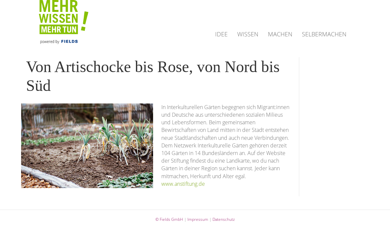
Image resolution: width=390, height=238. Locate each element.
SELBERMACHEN (324, 34)
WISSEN (247, 34)
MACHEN (280, 34)
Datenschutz (223, 219)
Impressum (197, 219)
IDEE (221, 34)
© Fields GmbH (169, 219)
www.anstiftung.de (183, 183)
